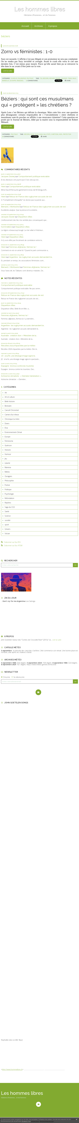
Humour (8, 454)
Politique (8, 489)
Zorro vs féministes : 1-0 (26, 51)
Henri (3, 186)
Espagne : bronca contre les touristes (17, 366)
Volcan (7, 533)
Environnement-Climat (13, 432)
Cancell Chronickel (12, 410)
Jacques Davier (7, 217)
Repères (8, 503)
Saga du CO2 (10, 507)
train (70, 78)
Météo (7, 472)
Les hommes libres (39, 9)
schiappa (13, 80)
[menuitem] (25, 26)
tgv (41, 78)
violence (64, 78)
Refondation (9, 498)
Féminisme (9, 441)
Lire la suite (7, 71)
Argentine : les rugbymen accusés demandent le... (31, 257)
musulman (39, 134)
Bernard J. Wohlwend (10, 207)
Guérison (8, 445)
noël (60, 134)
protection (67, 134)
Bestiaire (8, 406)
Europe (7, 437)
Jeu (6, 458)
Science (8, 516)
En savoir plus (26, 1121)
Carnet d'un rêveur (12, 414)
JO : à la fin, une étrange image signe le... (18, 356)
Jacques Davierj (8, 176)
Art (6, 392)
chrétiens (54, 134)
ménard (52, 78)
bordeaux (5, 80)
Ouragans (8, 476)
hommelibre (6, 227)
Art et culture (10, 397)
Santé (7, 511)
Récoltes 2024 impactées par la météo (18, 345)
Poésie (7, 485)
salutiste (46, 134)
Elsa (6, 428)
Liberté (7, 463)
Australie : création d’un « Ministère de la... (19, 335)
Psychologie (9, 494)
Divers (7, 423)
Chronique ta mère (12, 419)
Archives (38, 26)
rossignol (20, 80)
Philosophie (9, 480)
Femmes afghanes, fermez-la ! (22, 247)
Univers (7, 529)
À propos (52, 26)
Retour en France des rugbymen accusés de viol (30, 196)
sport (7, 524)
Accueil (25, 26)
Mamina (8, 467)
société (7, 520)
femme (57, 78)
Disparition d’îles (25, 217)
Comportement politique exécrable (33, 176)
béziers (46, 78)
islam (32, 134)
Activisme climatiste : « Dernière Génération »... (21, 376)
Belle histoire (10, 401)
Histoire (8, 450)
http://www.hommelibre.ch (12, 1069)
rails (74, 78)
